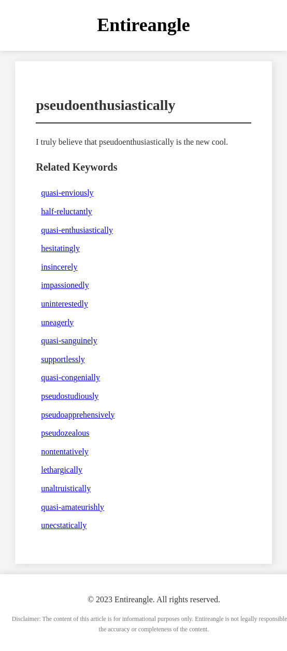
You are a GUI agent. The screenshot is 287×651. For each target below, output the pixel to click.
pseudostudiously (69, 396)
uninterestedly (64, 303)
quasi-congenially (70, 377)
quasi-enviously (67, 192)
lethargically (61, 469)
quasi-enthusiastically (77, 230)
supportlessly (62, 359)
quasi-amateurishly (72, 507)
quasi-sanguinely (69, 340)
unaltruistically (66, 488)
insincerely (59, 266)
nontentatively (65, 451)
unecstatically (64, 525)
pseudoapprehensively (77, 414)
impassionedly (65, 285)
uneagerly (57, 322)
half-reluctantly (66, 211)
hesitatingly (60, 248)
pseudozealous (65, 432)
